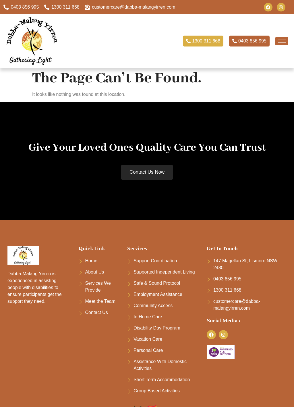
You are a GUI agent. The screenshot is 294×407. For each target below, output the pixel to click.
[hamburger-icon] (281, 41)
